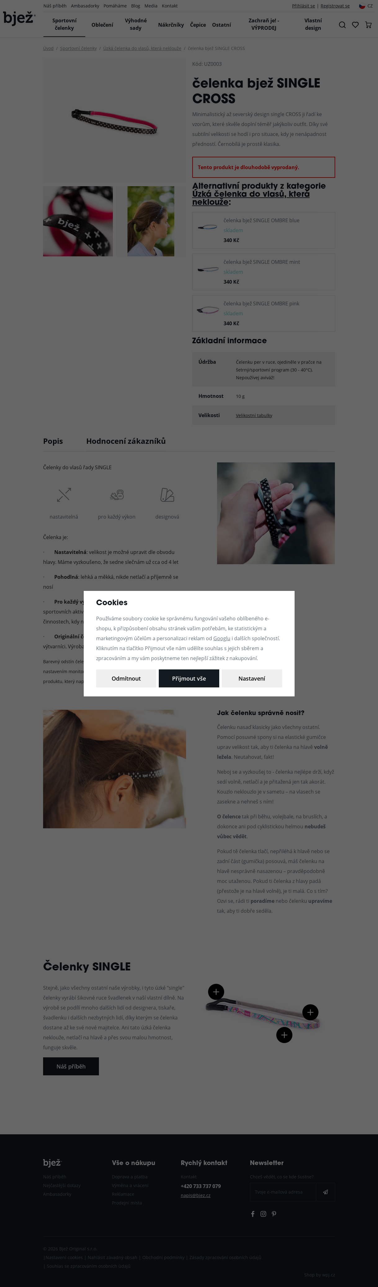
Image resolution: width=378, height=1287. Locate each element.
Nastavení (126, 678)
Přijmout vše (252, 678)
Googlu (221, 638)
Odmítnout (189, 678)
